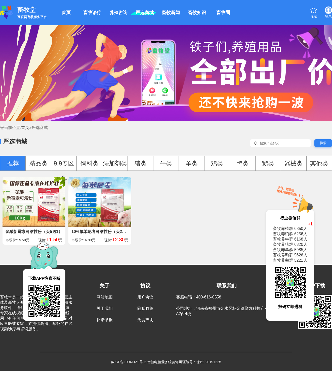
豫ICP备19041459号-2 (128, 362)
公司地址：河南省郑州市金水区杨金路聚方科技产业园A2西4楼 (224, 311)
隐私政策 (145, 308)
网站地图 (105, 297)
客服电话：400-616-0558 (198, 297)
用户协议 (145, 297)
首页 (25, 127)
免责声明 (145, 320)
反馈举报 (105, 320)
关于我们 (105, 308)
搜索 (323, 143)
